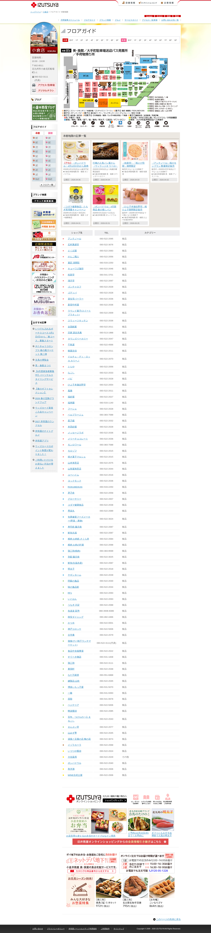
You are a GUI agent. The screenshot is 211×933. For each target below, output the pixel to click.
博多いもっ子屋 (76, 687)
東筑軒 (71, 669)
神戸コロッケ (74, 629)
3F (37, 165)
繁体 (177, 16)
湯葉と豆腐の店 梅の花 (79, 739)
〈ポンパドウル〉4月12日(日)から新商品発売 (76, 166)
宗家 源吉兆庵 (75, 332)
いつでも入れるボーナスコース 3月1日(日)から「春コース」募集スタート (45, 335)
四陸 (70, 699)
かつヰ (71, 623)
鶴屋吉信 (72, 351)
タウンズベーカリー (78, 339)
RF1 (70, 593)
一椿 (70, 693)
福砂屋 (71, 397)
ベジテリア (73, 705)
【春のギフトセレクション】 (44, 391)
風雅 (70, 391)
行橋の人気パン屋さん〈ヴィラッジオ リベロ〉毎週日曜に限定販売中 (105, 166)
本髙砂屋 (72, 427)
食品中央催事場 (76, 651)
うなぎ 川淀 (74, 605)
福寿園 (71, 403)
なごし (71, 373)
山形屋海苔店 (74, 469)
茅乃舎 (71, 493)
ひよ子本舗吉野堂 (77, 385)
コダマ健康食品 (76, 505)
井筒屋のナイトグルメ (44, 433)
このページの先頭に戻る (168, 919)
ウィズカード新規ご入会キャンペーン (44, 412)
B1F (38, 179)
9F (37, 138)
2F (37, 170)
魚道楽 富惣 (74, 611)
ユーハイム (73, 475)
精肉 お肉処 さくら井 (78, 539)
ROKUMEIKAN (75, 487)
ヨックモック (74, 481)
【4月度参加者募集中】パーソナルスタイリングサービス (44, 377)
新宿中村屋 (73, 305)
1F (37, 174)
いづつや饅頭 (74, 751)
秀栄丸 (71, 511)
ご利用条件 (105, 929)
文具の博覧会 (42, 360)
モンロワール (74, 445)
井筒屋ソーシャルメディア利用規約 (83, 929)
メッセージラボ (76, 433)
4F (37, 160)
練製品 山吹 (74, 681)
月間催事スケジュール (70, 20)
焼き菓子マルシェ (77, 457)
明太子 (71, 569)
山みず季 (72, 733)
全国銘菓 (72, 327)
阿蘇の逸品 (73, 581)
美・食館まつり (43, 365)
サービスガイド (131, 20)
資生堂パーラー (76, 299)
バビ (70, 378)
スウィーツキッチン (78, 320)
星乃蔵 (71, 421)
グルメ (118, 20)
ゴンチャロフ (74, 287)
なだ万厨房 (73, 675)
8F (37, 142)
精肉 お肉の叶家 (76, 545)
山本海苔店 (73, 463)
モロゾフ (72, 451)
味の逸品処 (73, 587)
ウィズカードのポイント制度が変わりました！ (44, 450)
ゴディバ (72, 293)
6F (37, 151)
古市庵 (71, 635)
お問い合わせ (37, 929)
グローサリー (74, 499)
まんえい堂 (73, 727)
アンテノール (74, 238)
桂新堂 (71, 275)
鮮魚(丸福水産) (75, 563)
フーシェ (72, 409)
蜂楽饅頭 (72, 711)
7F (37, 147)
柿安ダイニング (76, 617)
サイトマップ (119, 929)
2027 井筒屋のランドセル (44, 423)
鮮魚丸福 (72, 533)
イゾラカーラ (74, 745)
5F (37, 156)
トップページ (35, 12)
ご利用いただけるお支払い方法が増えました (44, 464)
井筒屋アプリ (42, 441)
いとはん (72, 599)
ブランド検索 (105, 20)
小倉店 (45, 12)
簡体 (169, 16)
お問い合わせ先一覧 (170, 20)
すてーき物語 (74, 657)
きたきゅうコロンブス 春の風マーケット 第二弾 (44, 350)
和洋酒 (71, 769)
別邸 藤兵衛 (74, 557)
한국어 (160, 16)
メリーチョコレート (78, 439)
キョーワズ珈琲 (76, 268)
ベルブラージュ (76, 415)
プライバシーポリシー (56, 929)
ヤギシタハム (74, 575)
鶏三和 (71, 663)
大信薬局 (72, 757)
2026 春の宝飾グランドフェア (44, 400)
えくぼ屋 (72, 251)
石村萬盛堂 (73, 244)
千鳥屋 (71, 345)
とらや (71, 366)
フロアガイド (89, 20)
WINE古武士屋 (75, 775)
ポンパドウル (74, 763)
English (149, 16)
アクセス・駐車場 (149, 20)
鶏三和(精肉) (74, 551)
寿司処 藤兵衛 (75, 527)
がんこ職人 (73, 256)
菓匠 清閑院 (74, 263)
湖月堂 (71, 281)
